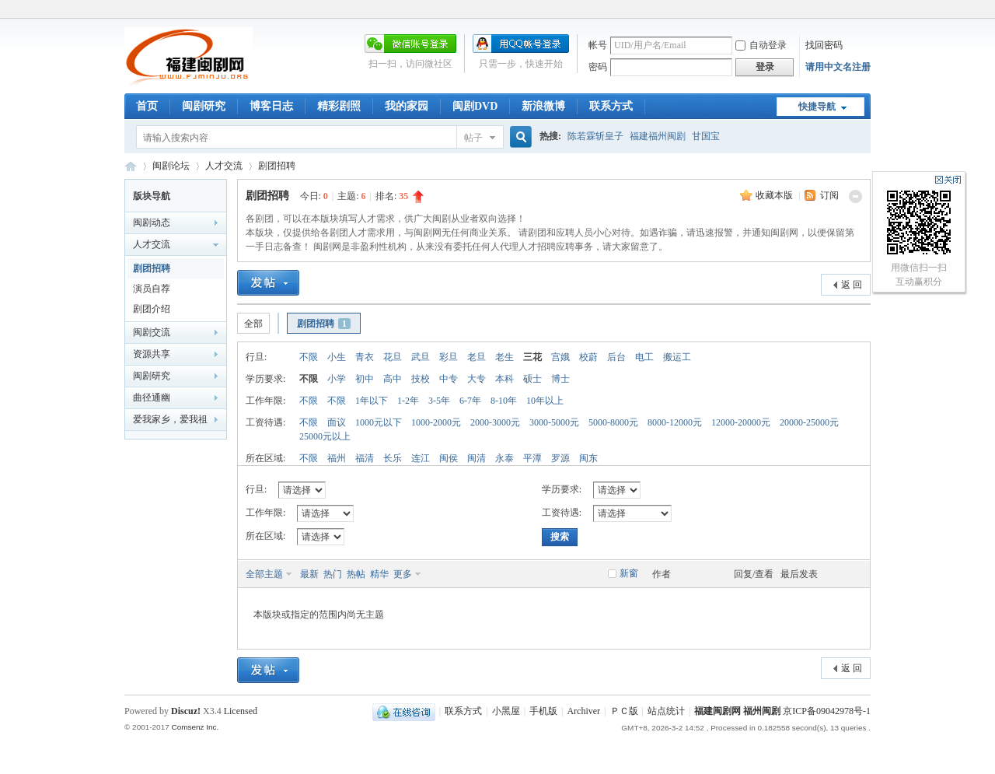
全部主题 (264, 574)
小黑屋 (506, 711)
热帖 (356, 574)
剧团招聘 (276, 165)
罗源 (560, 458)
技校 (420, 378)
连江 (420, 458)
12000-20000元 (740, 422)
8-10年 (504, 400)
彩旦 (448, 357)
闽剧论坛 (171, 165)
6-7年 (470, 400)
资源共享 (151, 353)
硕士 (532, 378)
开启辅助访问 (867, 11)
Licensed (240, 711)
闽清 (476, 458)
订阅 (829, 195)
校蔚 (588, 357)
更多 (402, 574)
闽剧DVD (475, 106)
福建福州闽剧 (658, 136)
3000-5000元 (554, 422)
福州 (336, 458)
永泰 (504, 458)
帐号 (597, 45)
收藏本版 (775, 195)
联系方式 (611, 106)
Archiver (583, 711)
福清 (364, 458)
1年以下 (371, 400)
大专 (476, 378)
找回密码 (824, 45)
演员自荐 (151, 288)
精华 (379, 574)
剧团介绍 (151, 308)
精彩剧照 (339, 106)
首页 (147, 106)
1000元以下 (378, 422)
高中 (392, 378)
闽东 (588, 458)
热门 (332, 574)
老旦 (476, 357)
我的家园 (406, 106)
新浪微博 (543, 106)
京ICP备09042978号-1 (827, 711)
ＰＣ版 (624, 711)
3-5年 (439, 400)
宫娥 (560, 357)
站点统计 (666, 711)
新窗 (629, 573)
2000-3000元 (495, 422)
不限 (308, 357)
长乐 (392, 458)
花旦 (392, 357)
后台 (616, 357)
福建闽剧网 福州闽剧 (737, 711)
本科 (504, 378)
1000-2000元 (436, 422)
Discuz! (186, 711)
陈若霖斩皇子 (595, 136)
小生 (336, 357)
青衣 (364, 357)
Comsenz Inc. (194, 727)
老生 (504, 357)
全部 (253, 323)
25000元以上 (325, 436)
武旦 (420, 357)
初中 (364, 378)
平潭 (532, 458)
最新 (309, 574)
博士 (560, 378)
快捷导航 (817, 106)
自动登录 (761, 45)
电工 (644, 357)
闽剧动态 (151, 222)
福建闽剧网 (130, 166)
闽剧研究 (203, 106)
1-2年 (408, 400)
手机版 (543, 711)
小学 (336, 378)
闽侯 (448, 458)
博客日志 (271, 106)
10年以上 (545, 400)
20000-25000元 (809, 422)
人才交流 (224, 165)
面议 (336, 422)
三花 (532, 357)
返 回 (851, 284)
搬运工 (677, 357)
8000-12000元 (675, 422)
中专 (448, 378)
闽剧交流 (151, 332)
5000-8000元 (613, 422)
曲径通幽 (151, 397)
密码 (597, 66)
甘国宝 (706, 136)
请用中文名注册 (838, 66)
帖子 (473, 137)
